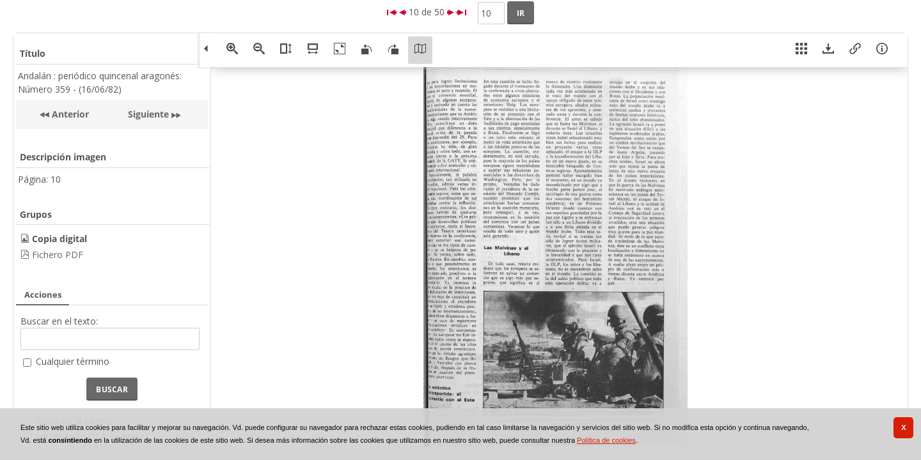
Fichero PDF (57, 255)
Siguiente (148, 114)
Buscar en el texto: (59, 321)
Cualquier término (72, 361)
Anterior (69, 114)
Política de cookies (606, 440)
